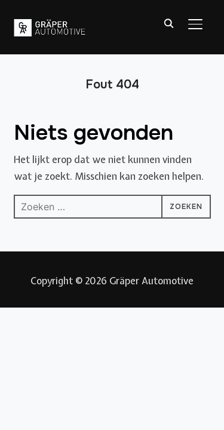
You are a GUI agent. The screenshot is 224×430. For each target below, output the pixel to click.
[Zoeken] (169, 23)
